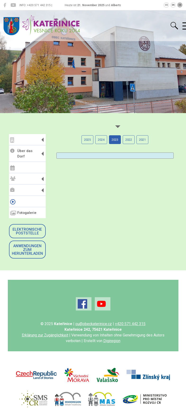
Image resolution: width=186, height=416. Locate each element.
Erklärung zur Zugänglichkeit (45, 335)
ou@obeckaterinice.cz (93, 324)
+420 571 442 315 (130, 324)
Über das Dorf (21, 153)
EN (173, 5)
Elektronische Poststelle (27, 231)
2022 (128, 139)
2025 (87, 139)
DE (180, 5)
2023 (115, 139)
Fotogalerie (23, 213)
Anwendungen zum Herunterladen (27, 250)
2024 (101, 139)
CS (166, 5)
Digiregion (111, 341)
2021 (142, 139)
